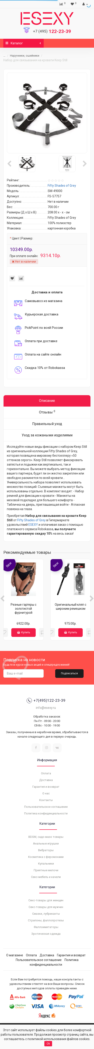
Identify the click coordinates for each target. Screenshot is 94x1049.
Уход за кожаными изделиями (47, 435)
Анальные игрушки (46, 843)
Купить (23, 632)
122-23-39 (52, 31)
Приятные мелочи (46, 870)
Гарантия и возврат (45, 786)
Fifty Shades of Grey (31, 520)
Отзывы (47, 412)
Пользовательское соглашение (46, 806)
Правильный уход (47, 424)
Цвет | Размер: (22, 238)
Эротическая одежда (46, 933)
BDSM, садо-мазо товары (45, 836)
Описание (47, 401)
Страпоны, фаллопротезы (46, 920)
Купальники (46, 863)
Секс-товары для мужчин (46, 907)
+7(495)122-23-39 (46, 700)
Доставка (46, 780)
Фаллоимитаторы (46, 927)
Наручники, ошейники (24, 55)
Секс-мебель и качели (46, 877)
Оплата (46, 773)
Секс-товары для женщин (45, 900)
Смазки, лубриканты (46, 913)
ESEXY (33, 524)
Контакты (46, 800)
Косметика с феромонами (46, 857)
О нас (46, 793)
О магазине (14, 955)
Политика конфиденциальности (46, 813)
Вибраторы (46, 850)
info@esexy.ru (46, 708)
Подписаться (69, 673)
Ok (48, 1043)
